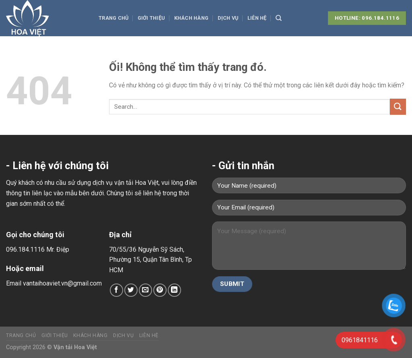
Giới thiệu (151, 18)
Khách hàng (191, 18)
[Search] (279, 18)
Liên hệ (257, 18)
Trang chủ (113, 18)
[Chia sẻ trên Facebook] (116, 290)
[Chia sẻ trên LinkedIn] (174, 290)
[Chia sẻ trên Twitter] (131, 290)
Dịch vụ (228, 18)
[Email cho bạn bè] (145, 290)
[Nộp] (398, 106)
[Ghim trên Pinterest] (160, 290)
